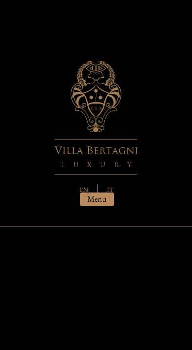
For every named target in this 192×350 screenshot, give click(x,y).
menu (97, 198)
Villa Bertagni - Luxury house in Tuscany (96, 118)
